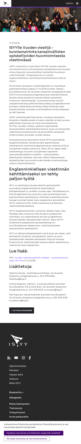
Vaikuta (13, 379)
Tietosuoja (15, 408)
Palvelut (14, 370)
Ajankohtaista (17, 366)
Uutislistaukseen (21, 310)
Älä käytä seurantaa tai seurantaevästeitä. (27, 438)
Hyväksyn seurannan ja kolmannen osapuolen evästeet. (34, 433)
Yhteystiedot (17, 412)
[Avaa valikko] (76, 3)
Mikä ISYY (15, 383)
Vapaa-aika (16, 374)
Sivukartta (16, 392)
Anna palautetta (18, 416)
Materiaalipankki (19, 404)
